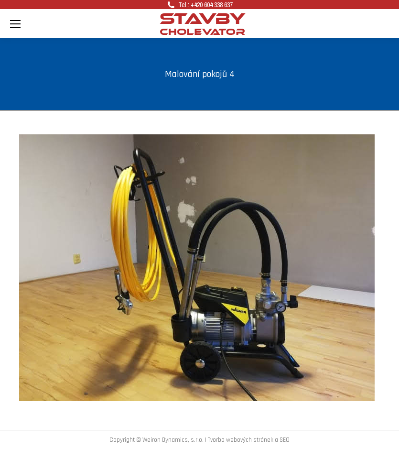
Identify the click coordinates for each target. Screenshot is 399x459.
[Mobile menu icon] (15, 24)
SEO (285, 440)
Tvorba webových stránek (240, 440)
